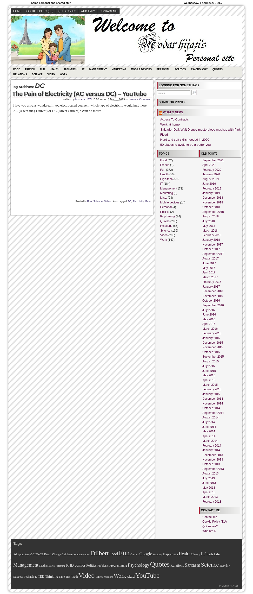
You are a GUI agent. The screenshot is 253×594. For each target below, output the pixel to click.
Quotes (218, 69)
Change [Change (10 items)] (56, 554)
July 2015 (208, 366)
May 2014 (208, 431)
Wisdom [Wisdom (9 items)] (108, 576)
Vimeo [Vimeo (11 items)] (99, 576)
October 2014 (211, 408)
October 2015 (211, 352)
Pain (148, 201)
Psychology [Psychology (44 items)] (138, 565)
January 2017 (211, 286)
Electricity (138, 201)
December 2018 (212, 197)
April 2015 (208, 380)
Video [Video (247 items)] (87, 575)
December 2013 (212, 455)
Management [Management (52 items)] (25, 565)
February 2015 (211, 389)
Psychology (199, 69)
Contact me (108, 11)
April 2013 (208, 492)
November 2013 (212, 459)
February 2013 (211, 501)
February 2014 (211, 445)
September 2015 (213, 356)
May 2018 (208, 225)
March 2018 (210, 230)
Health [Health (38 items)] (185, 553)
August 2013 (210, 473)
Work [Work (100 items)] (120, 576)
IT (83, 69)
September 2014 (213, 413)
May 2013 (208, 487)
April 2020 (208, 165)
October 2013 (211, 464)
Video (51, 74)
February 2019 (211, 188)
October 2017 (211, 249)
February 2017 (211, 282)
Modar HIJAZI (83, 99)
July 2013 (208, 478)
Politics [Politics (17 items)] (91, 565)
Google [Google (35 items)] (145, 553)
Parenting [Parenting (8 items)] (60, 565)
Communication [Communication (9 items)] (81, 554)
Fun (42, 69)
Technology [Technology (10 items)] (30, 576)
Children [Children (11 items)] (66, 554)
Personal (163, 69)
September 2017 (213, 254)
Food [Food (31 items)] (113, 553)
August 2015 (210, 361)
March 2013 (210, 497)
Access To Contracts (174, 119)
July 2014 (208, 422)
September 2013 (213, 469)
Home (17, 11)
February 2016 (211, 333)
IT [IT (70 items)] (203, 553)
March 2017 (210, 277)
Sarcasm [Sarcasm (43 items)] (192, 565)
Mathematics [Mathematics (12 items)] (47, 565)
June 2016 (209, 314)
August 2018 (210, 216)
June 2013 (209, 483)
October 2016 (211, 300)
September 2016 (213, 305)
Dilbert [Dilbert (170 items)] (100, 553)
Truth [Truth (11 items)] (74, 576)
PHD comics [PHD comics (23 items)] (76, 565)
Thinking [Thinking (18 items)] (51, 576)
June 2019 (209, 183)
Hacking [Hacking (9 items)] (157, 554)
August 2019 (210, 179)
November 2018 (212, 202)
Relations (20, 74)
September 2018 (213, 212)
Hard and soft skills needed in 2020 (184, 139)
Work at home (170, 124)
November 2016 (212, 296)
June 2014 (209, 427)
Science (37, 74)
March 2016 (210, 328)
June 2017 (209, 263)
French (30, 69)
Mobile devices (141, 69)
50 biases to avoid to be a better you (185, 144)
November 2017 (212, 244)
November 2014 (212, 403)
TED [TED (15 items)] (41, 576)
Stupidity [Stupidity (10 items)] (225, 565)
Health (54, 69)
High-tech (71, 69)
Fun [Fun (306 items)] (124, 553)
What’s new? (173, 112)
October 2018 (211, 207)
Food (16, 69)
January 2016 (211, 338)
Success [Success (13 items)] (18, 576)
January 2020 (211, 174)
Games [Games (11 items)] (134, 554)
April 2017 (208, 272)
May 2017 (208, 268)
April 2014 (208, 436)
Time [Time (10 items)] (62, 576)
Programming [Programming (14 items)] (118, 565)
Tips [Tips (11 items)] (67, 576)
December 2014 (212, 398)
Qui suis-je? (66, 11)
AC (129, 201)
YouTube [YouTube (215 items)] (147, 575)
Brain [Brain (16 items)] (47, 554)
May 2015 (208, 375)
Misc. (163, 197)
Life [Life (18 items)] (217, 554)
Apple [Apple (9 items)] (20, 554)
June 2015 (209, 371)
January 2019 (211, 193)
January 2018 (211, 239)
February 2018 (211, 235)
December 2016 (212, 291)
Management (98, 69)
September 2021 (213, 160)
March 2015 (210, 384)
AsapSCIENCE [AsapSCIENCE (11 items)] (34, 554)
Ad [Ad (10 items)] (15, 554)
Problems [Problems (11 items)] (102, 565)
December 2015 (212, 342)
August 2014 (210, 417)
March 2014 (210, 440)
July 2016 (208, 310)
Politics (180, 69)
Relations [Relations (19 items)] (177, 565)
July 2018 (208, 221)
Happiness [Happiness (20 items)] (170, 554)
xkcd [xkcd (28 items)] (131, 576)
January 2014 (211, 450)
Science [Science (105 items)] (210, 565)
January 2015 (211, 394)
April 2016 (208, 324)
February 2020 (211, 169)
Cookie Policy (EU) (39, 11)
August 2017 (210, 258)
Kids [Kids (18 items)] (209, 554)
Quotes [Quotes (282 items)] (160, 564)
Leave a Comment (140, 99)
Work (63, 74)
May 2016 (208, 319)
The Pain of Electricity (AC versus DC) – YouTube (79, 93)
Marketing (119, 69)
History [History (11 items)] (195, 554)
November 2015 (212, 347)
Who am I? (88, 11)
